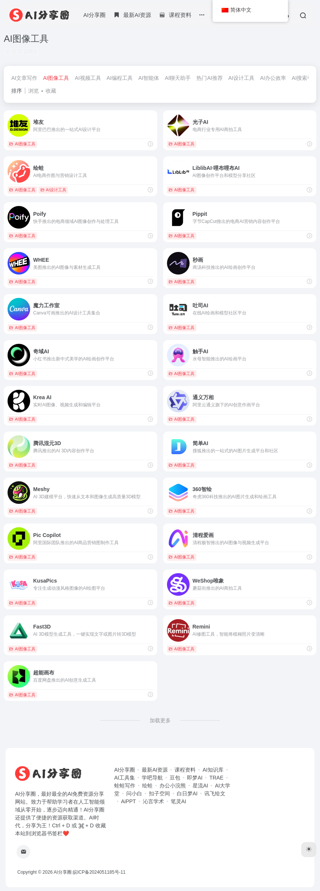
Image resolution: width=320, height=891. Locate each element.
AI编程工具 (120, 78)
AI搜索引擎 (305, 78)
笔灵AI (178, 801)
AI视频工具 (88, 78)
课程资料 (185, 770)
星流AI (200, 786)
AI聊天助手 (178, 78)
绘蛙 (147, 786)
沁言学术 (153, 801)
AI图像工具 (56, 78)
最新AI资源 (155, 770)
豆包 (175, 778)
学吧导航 (152, 778)
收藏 (51, 91)
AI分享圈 (94, 15)
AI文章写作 (24, 78)
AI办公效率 (273, 78)
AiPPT (128, 801)
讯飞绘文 (214, 793)
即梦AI (194, 778)
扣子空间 (159, 793)
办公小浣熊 (172, 786)
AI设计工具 (241, 78)
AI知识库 (212, 770)
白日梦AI (187, 793)
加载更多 (160, 720)
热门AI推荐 (209, 78)
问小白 (134, 793)
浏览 (33, 91)
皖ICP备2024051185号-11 (99, 872)
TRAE (216, 778)
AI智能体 (148, 78)
